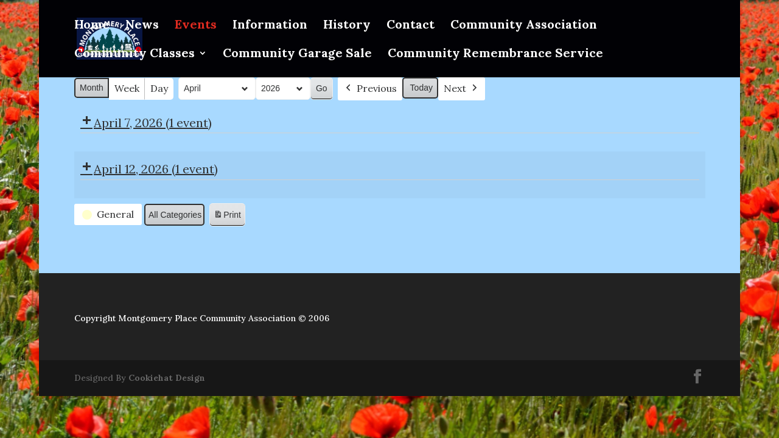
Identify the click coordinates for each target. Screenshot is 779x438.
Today (421, 87)
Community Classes (134, 54)
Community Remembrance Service (495, 54)
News (142, 26)
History (347, 26)
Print (227, 216)
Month (91, 87)
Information (269, 26)
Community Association (523, 26)
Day (159, 88)
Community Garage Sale (297, 54)
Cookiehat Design (166, 377)
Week (126, 88)
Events (196, 26)
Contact (410, 26)
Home (92, 26)
